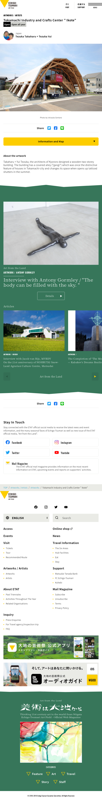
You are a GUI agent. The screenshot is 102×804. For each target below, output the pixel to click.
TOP (5, 488)
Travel (71, 774)
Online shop (61, 529)
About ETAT (11, 589)
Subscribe (60, 594)
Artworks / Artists (12, 15)
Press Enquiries (13, 619)
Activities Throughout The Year (21, 598)
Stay (57, 561)
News (56, 536)
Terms (58, 603)
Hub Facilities (62, 552)
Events (8, 536)
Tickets (9, 548)
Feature (37, 774)
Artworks (35, 488)
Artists (9, 578)
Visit (6, 543)
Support (58, 568)
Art (54, 774)
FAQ (8, 628)
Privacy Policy (62, 607)
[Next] (95, 376)
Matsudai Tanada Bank (66, 573)
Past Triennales (13, 594)
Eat (56, 557)
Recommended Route (16, 557)
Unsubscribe (61, 598)
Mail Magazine (62, 589)
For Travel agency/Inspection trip (22, 624)
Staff (62, 782)
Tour (8, 552)
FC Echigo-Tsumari (64, 578)
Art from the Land (51, 376)
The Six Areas (61, 548)
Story (45, 782)
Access (8, 529)
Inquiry (8, 614)
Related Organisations (17, 603)
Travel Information (66, 543)
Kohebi (58, 582)
